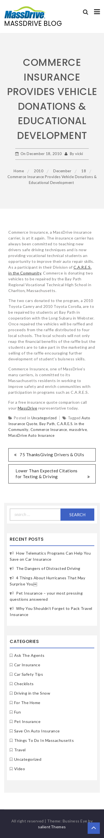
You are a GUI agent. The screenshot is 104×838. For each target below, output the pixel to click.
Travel (20, 749)
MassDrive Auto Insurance (31, 435)
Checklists (24, 683)
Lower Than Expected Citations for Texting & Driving (47, 473)
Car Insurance (27, 664)
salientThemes (52, 826)
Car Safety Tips (28, 674)
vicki (79, 153)
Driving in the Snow (32, 693)
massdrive (78, 429)
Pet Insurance (27, 721)
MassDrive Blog (33, 23)
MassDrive (27, 408)
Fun (17, 712)
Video (19, 768)
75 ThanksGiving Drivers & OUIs (52, 454)
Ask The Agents (29, 655)
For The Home (27, 702)
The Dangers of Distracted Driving (48, 568)
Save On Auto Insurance (37, 731)
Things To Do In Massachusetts (44, 740)
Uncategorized (44, 418)
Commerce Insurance (49, 429)
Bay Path (47, 424)
